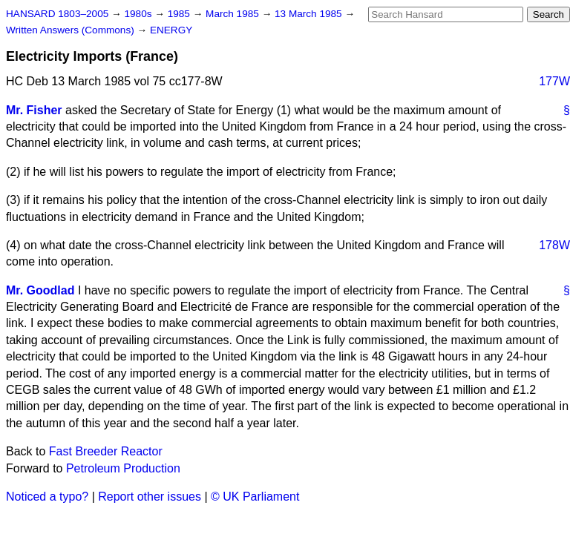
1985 (180, 13)
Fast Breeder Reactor (106, 451)
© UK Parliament (255, 496)
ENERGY (171, 30)
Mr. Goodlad (40, 290)
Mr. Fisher (34, 110)
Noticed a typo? (47, 496)
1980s (139, 13)
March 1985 (234, 13)
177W (554, 81)
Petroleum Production (123, 468)
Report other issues (149, 496)
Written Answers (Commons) (71, 30)
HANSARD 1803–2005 (57, 13)
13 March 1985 (309, 13)
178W (554, 245)
